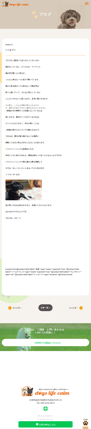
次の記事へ (76, 308)
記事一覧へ (45, 308)
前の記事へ (15, 308)
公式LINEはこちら (45, 424)
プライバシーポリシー (45, 416)
